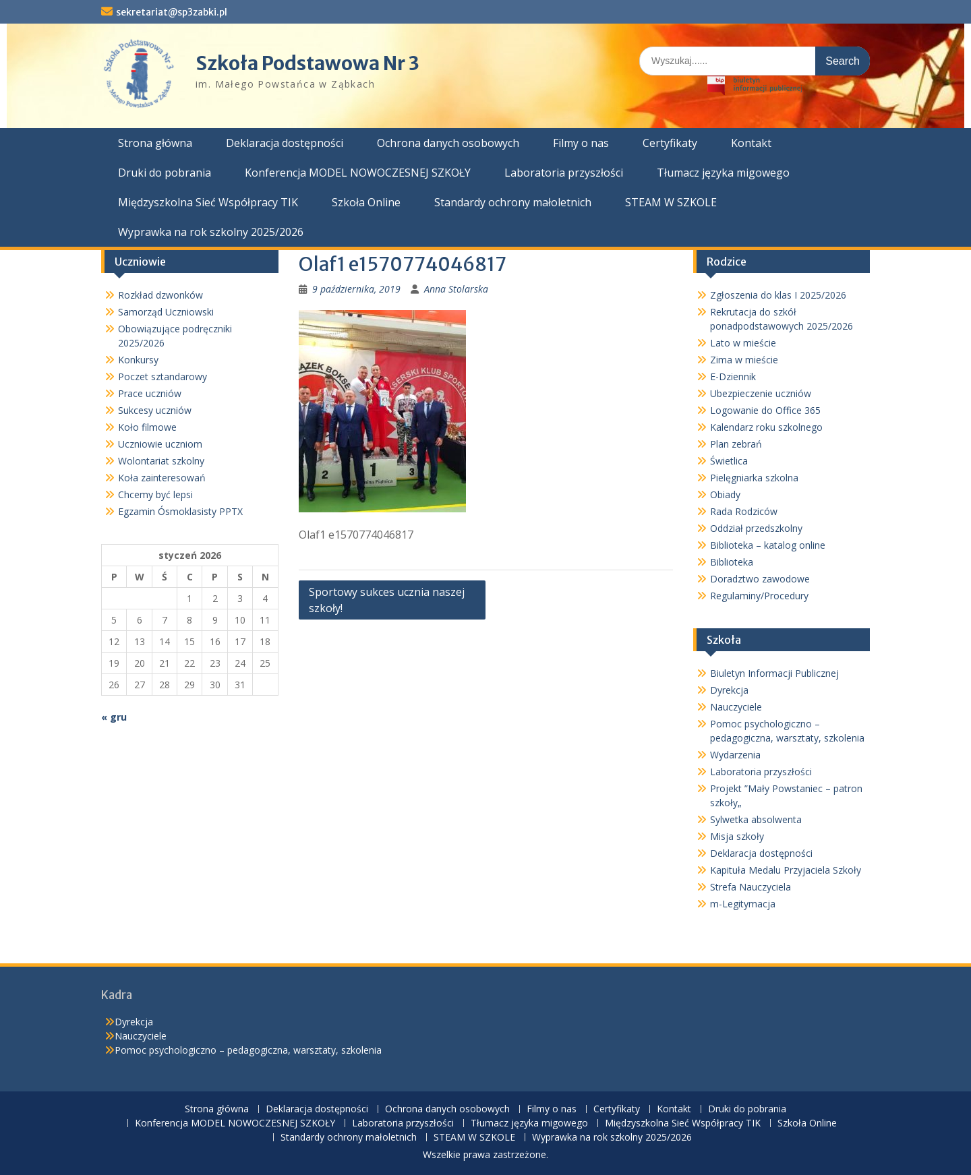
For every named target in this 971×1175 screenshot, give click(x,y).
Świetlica (729, 460)
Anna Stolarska (456, 288)
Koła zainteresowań (162, 477)
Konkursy (138, 359)
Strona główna (155, 142)
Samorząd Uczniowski (166, 311)
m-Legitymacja (742, 903)
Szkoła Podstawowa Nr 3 (307, 63)
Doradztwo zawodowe (760, 578)
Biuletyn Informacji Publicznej (774, 673)
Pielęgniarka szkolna (754, 477)
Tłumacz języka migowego (723, 172)
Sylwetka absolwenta (756, 819)
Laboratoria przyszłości (563, 172)
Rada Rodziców (743, 511)
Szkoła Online (366, 202)
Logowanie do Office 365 (765, 410)
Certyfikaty (670, 142)
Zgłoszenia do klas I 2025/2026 (778, 295)
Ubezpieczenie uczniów (760, 393)
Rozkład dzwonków (160, 295)
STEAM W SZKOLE (671, 202)
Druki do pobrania (164, 172)
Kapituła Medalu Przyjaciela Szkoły (785, 870)
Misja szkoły (737, 836)
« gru (114, 717)
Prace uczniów (149, 393)
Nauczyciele (736, 706)
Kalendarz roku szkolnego (766, 427)
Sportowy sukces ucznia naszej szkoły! (387, 599)
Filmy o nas (581, 142)
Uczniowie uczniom (160, 444)
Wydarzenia (735, 754)
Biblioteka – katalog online (767, 545)
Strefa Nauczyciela (750, 886)
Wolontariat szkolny (161, 460)
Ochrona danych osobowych (448, 142)
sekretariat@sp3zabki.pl (171, 12)
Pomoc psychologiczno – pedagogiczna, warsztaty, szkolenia (248, 1050)
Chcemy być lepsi (155, 494)
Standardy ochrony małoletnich (512, 202)
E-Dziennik (733, 376)
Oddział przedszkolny (756, 528)
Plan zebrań (736, 444)
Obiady (725, 494)
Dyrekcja (729, 690)
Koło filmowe (147, 427)
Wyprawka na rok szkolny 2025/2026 (210, 231)
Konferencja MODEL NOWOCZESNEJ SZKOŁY (358, 172)
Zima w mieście (744, 359)
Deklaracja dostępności (284, 142)
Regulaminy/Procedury (759, 595)
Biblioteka (731, 561)
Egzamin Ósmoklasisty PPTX (180, 511)
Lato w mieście (743, 342)
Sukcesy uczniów (155, 410)
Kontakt (751, 142)
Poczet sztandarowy (162, 376)
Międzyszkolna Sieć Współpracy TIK (208, 202)
